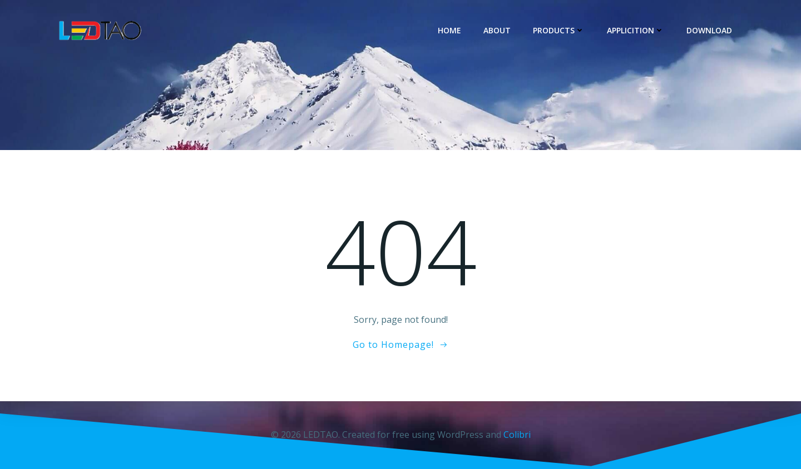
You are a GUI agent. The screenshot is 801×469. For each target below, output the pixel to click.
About (497, 30)
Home (449, 30)
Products (559, 30)
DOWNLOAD (709, 30)
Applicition (635, 30)
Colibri (517, 434)
